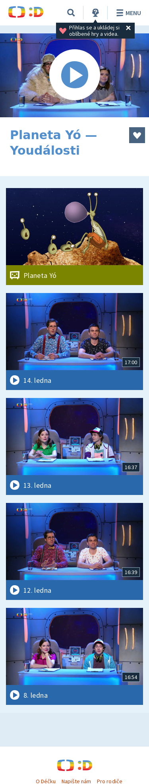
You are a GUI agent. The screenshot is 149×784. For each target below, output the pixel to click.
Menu (127, 13)
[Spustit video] (74, 75)
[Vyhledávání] (71, 12)
